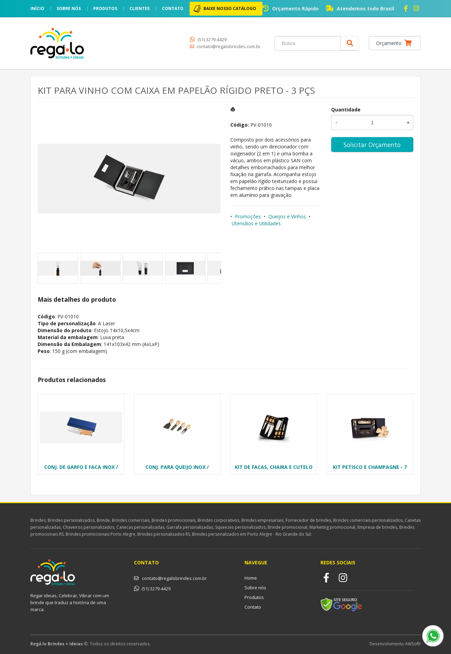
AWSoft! (413, 643)
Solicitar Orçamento (372, 144)
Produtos (105, 8)
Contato (172, 8)
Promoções (248, 216)
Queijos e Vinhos (287, 216)
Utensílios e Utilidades (256, 223)
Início (37, 8)
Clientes (139, 8)
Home (250, 578)
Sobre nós (69, 8)
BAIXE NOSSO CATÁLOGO (229, 8)
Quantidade (346, 109)
